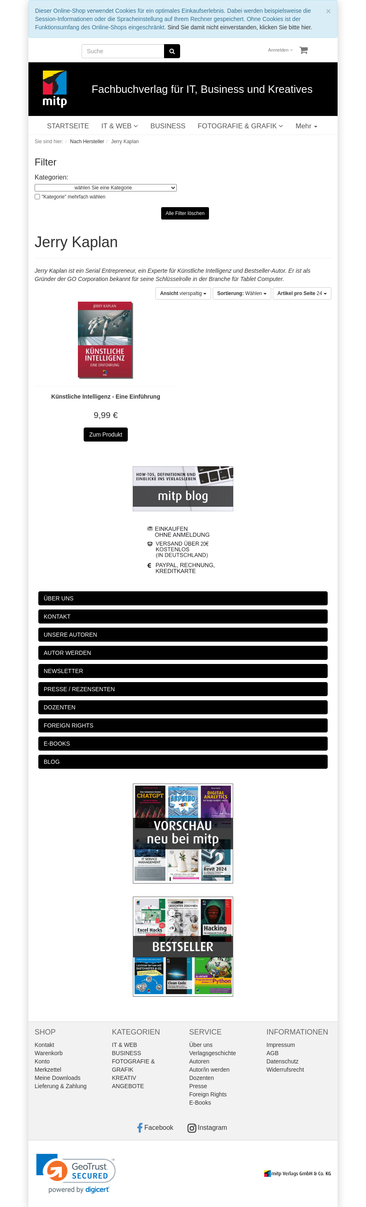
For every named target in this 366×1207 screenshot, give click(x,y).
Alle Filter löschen (185, 213)
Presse (198, 1086)
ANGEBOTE (128, 1086)
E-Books (200, 1102)
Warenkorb (49, 1053)
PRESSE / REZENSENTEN (79, 689)
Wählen (242, 293)
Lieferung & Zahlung (61, 1086)
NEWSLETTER (63, 671)
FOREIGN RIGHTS (69, 725)
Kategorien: (51, 177)
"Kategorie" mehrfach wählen (74, 197)
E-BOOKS (57, 743)
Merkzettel (48, 1069)
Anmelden (280, 49)
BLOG (52, 761)
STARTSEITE (68, 126)
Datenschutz (283, 1061)
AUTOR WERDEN (67, 653)
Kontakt (44, 1045)
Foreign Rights (208, 1094)
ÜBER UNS (58, 598)
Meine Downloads (57, 1078)
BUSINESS (167, 126)
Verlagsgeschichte (212, 1053)
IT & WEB (119, 126)
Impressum (281, 1045)
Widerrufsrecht (285, 1069)
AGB (273, 1053)
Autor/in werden (209, 1069)
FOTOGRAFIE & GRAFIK (240, 126)
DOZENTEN (59, 707)
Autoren (199, 1061)
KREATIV (124, 1078)
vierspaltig (183, 293)
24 (302, 293)
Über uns (201, 1045)
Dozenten (201, 1078)
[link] (76, 1174)
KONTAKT (57, 616)
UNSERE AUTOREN (70, 634)
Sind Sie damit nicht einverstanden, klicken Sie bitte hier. (239, 27)
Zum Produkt (105, 434)
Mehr (306, 126)
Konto (42, 1061)
